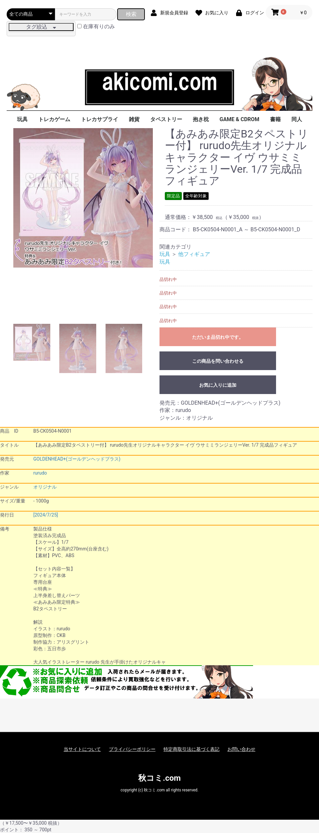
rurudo (40, 473)
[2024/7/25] (45, 515)
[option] (83, 198)
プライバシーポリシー (132, 749)
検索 (131, 14)
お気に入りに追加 (217, 385)
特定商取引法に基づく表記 (191, 749)
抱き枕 (201, 119)
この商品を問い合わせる (217, 361)
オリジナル (45, 487)
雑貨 (134, 119)
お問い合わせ (241, 749)
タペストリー (166, 119)
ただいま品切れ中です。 (217, 337)
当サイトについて (82, 749)
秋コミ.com (159, 778)
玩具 (22, 119)
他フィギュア (194, 254)
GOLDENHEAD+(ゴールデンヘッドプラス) (77, 459)
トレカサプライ (99, 119)
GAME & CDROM (239, 119)
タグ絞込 (41, 27)
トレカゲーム (54, 119)
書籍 (275, 119)
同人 (296, 119)
